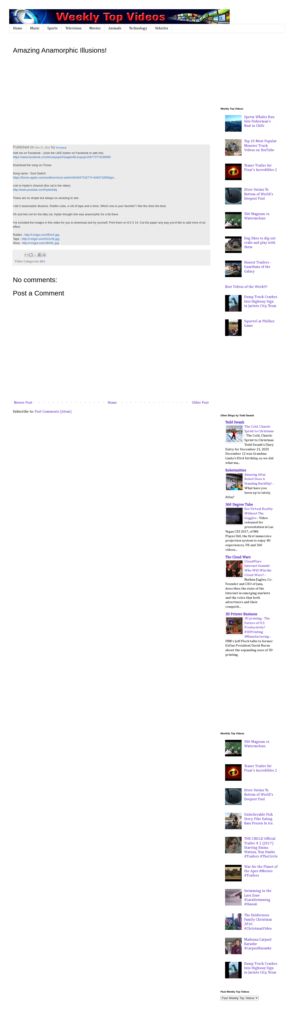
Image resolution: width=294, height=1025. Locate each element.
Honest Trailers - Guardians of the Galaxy (257, 267)
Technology (138, 28)
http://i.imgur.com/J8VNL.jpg (40, 243)
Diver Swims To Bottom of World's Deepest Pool (258, 194)
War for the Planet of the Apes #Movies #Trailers (260, 871)
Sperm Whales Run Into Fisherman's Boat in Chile (259, 121)
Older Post (200, 403)
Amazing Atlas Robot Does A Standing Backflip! (258, 479)
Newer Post (23, 403)
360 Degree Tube (239, 505)
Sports (52, 28)
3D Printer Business (241, 614)
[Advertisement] (254, 70)
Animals (114, 28)
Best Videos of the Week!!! (246, 287)
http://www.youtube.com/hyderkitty (35, 189)
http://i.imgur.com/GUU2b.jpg (40, 239)
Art (42, 261)
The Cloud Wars (238, 557)
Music (35, 28)
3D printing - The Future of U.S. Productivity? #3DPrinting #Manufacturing (257, 627)
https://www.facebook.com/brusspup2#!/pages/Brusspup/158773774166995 (62, 157)
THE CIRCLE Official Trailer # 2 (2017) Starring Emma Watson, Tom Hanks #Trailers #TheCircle (261, 847)
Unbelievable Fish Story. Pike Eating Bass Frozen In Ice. (258, 819)
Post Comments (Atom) (53, 412)
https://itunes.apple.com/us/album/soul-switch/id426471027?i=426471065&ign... (64, 177)
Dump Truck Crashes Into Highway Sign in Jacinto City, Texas (260, 301)
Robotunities (235, 470)
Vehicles (161, 28)
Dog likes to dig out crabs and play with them (260, 243)
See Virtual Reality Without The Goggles (258, 513)
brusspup (61, 147)
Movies (95, 28)
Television (73, 28)
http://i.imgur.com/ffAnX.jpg (41, 234)
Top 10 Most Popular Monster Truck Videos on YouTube (260, 145)
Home (17, 28)
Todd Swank (234, 422)
